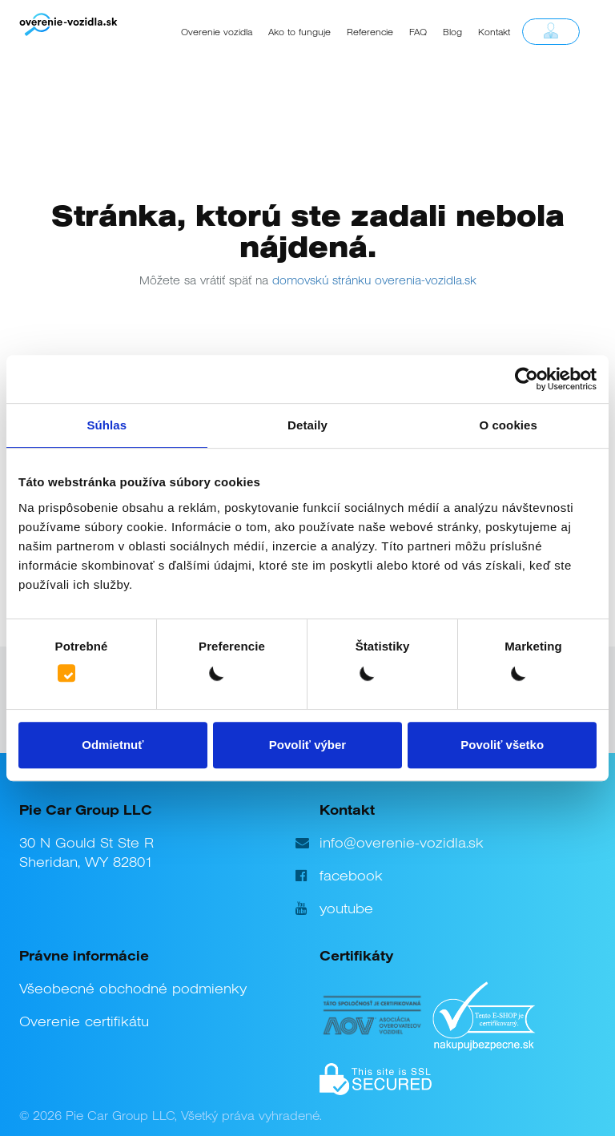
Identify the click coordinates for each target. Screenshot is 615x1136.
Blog (452, 32)
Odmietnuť (112, 744)
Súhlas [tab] (106, 425)
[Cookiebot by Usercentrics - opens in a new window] (526, 379)
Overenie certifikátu (84, 1021)
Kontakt (494, 32)
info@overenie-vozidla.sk (402, 843)
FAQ (418, 32)
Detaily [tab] (307, 425)
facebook (351, 875)
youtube (346, 908)
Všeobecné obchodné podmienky (133, 988)
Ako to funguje (299, 32)
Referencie (370, 32)
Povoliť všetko (502, 744)
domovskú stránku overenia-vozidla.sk (374, 280)
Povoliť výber (307, 744)
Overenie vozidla (216, 32)
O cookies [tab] (508, 425)
